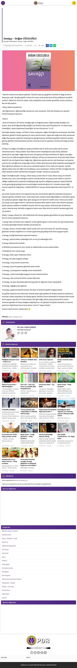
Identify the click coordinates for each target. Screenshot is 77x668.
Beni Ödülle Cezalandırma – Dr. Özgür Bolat (66, 436)
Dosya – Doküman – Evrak (9, 538)
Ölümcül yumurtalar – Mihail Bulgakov (9, 385)
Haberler (4, 560)
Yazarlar (4, 597)
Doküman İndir (6, 535)
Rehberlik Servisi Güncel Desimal (11, 579)
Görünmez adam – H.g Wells (46, 385)
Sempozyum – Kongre (8, 583)
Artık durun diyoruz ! (46, 360)
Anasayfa (6, 41)
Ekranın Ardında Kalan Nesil (65, 361)
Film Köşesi (5, 549)
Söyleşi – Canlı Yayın (8, 586)
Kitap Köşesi (13, 41)
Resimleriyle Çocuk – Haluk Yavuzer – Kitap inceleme (9, 461)
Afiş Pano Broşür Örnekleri (10, 531)
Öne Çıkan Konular (17, 45)
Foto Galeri (5, 553)
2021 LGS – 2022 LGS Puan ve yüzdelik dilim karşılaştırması (28, 386)
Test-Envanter (6, 590)
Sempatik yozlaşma (8, 410)
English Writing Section (9, 546)
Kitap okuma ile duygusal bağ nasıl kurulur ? (47, 411)
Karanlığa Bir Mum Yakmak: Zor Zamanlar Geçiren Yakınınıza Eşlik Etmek (66, 413)
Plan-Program (6, 575)
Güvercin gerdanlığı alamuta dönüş (45, 435)
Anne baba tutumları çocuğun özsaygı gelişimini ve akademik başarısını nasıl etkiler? (28, 462)
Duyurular (5, 542)
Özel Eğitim (5, 572)
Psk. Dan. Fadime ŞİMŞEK (26, 327)
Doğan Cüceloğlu (12, 317)
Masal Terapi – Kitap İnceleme (64, 385)
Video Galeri (5, 594)
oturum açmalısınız (21, 480)
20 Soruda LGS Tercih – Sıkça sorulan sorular (10, 435)
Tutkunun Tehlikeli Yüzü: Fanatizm (29, 361)
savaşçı (20, 317)
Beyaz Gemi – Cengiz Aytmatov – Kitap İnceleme (28, 436)
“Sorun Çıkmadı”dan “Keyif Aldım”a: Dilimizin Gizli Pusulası (29, 412)
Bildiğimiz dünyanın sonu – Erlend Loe (10, 361)
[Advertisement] (39, 22)
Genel (3, 557)
